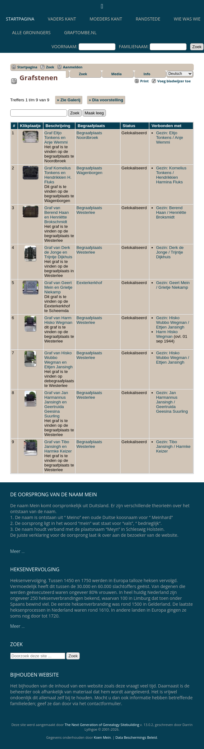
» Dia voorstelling (106, 100)
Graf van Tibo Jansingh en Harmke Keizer (58, 446)
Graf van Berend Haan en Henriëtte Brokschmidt (56, 214)
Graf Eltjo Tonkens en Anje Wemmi (56, 138)
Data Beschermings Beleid (136, 737)
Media (116, 73)
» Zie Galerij (68, 100)
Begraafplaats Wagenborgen (89, 170)
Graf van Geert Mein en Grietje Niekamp (58, 287)
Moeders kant (105, 19)
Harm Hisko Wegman (167, 334)
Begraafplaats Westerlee (89, 210)
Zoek (50, 67)
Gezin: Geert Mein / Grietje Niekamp (173, 285)
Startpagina (20, 19)
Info (146, 73)
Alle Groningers (31, 32)
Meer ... (17, 551)
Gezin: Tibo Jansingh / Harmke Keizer (173, 446)
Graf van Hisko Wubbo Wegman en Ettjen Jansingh (58, 360)
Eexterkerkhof (89, 282)
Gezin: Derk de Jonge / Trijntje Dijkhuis (170, 252)
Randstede (148, 19)
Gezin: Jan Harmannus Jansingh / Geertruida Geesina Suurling (172, 402)
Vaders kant (62, 19)
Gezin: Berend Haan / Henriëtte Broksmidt (171, 212)
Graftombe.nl (80, 32)
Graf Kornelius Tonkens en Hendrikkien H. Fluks (57, 175)
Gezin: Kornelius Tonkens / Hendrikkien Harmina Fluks (171, 175)
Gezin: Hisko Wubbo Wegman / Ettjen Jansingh (172, 322)
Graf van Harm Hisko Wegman (58, 320)
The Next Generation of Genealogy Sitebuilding (102, 724)
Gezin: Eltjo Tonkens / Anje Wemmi (169, 138)
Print (144, 81)
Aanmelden (73, 67)
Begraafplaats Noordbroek (89, 135)
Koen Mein (102, 737)
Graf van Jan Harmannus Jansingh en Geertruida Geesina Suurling (56, 404)
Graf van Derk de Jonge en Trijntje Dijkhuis (58, 252)
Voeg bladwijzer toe (174, 81)
